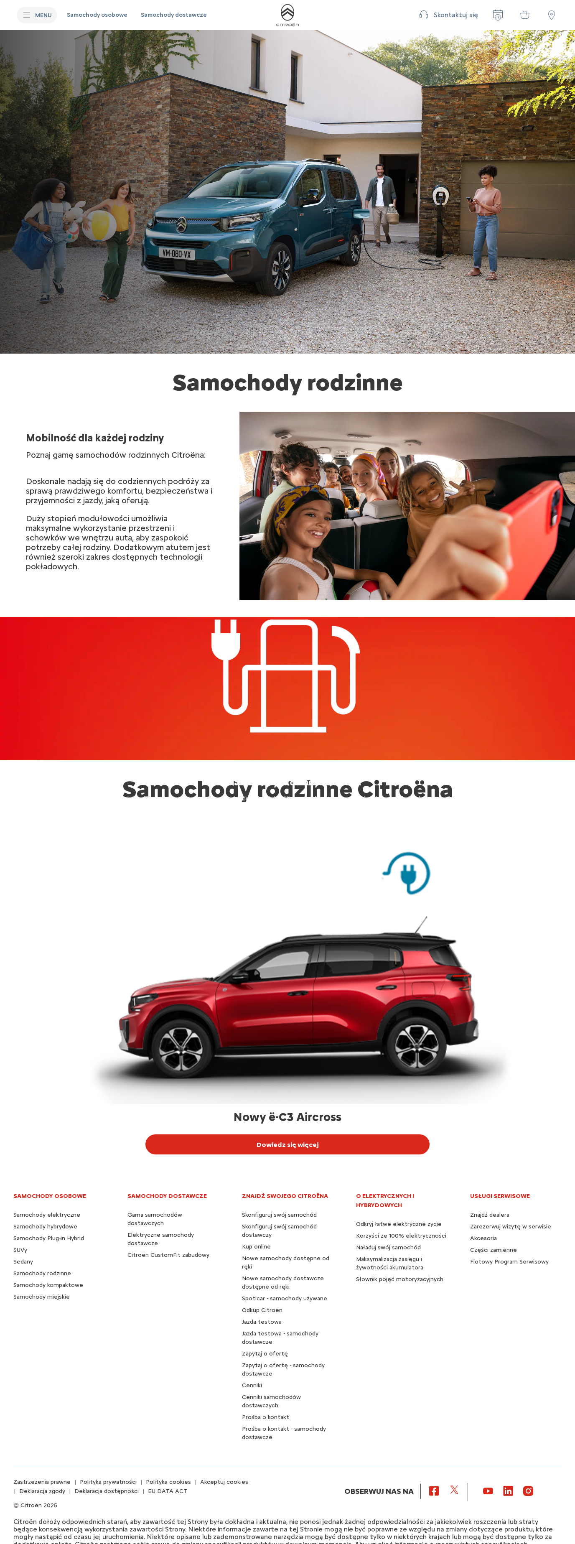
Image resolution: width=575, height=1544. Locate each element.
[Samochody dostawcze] (174, 15)
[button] (447, 15)
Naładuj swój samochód (388, 1247)
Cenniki (252, 1385)
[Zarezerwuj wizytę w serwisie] (498, 15)
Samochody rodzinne (42, 1273)
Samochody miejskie (41, 1296)
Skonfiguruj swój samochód (279, 1214)
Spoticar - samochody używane (284, 1298)
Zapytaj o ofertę (265, 1353)
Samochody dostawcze (167, 1196)
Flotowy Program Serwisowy (509, 1261)
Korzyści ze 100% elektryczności (401, 1235)
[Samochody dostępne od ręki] (525, 15)
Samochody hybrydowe (45, 1226)
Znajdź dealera (489, 1214)
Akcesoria (483, 1238)
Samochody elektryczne (46, 1214)
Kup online (256, 1246)
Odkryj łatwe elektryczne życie (399, 1224)
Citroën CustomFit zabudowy (168, 1255)
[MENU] (37, 15)
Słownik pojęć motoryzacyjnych (399, 1279)
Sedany (23, 1261)
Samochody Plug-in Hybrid (48, 1238)
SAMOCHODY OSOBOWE (49, 1196)
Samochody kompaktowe (48, 1285)
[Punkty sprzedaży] (551, 15)
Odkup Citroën (262, 1310)
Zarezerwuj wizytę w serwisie (510, 1226)
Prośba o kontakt (265, 1417)
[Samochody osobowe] (97, 15)
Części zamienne (493, 1250)
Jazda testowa (262, 1321)
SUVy (20, 1250)
